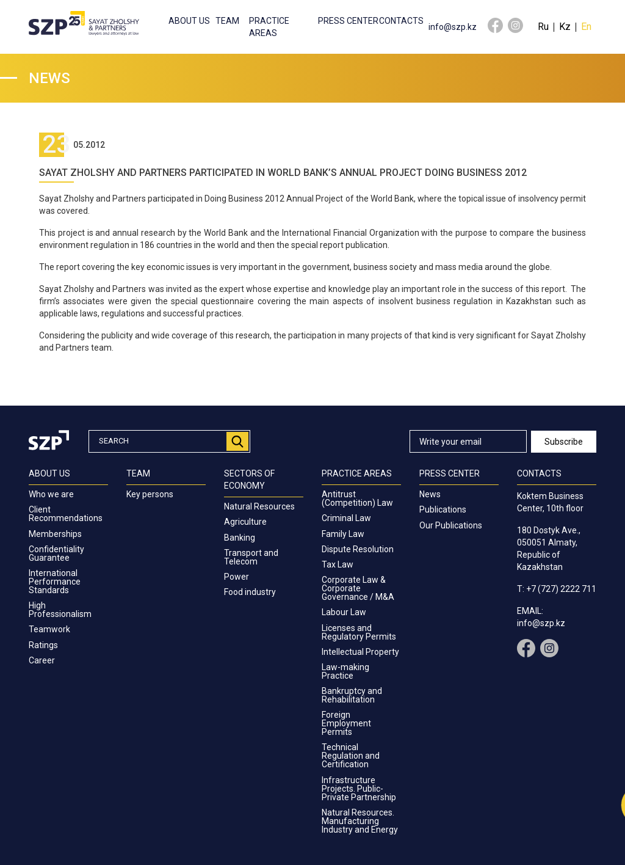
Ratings (43, 645)
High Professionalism (60, 609)
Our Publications (450, 525)
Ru (543, 26)
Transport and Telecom (251, 557)
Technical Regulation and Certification (351, 755)
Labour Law (344, 612)
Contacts (401, 21)
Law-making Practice (345, 671)
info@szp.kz (452, 27)
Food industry (250, 592)
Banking (239, 537)
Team (227, 21)
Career (42, 660)
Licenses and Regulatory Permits (359, 632)
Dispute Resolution (358, 549)
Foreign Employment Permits (346, 723)
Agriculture (245, 521)
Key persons (149, 494)
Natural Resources (259, 506)
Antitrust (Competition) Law (357, 498)
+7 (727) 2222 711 (561, 589)
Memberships (55, 534)
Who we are (51, 494)
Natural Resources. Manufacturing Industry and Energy (360, 821)
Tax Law (337, 564)
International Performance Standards (55, 581)
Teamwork (49, 629)
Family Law (343, 534)
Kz (565, 26)
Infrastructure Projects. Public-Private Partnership (359, 788)
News (430, 494)
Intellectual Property (360, 652)
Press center (348, 21)
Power (236, 576)
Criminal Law (346, 518)
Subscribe (563, 442)
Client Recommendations (66, 513)
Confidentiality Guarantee (56, 553)
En (586, 26)
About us (189, 21)
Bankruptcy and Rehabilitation (352, 695)
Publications (442, 509)
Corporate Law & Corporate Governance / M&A (358, 588)
